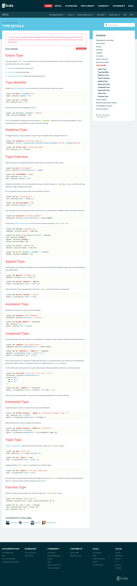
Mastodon (119, 556)
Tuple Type (102, 93)
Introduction (100, 43)
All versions (29, 556)
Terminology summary (104, 106)
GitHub (118, 553)
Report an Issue (75, 556)
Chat (49, 562)
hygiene (42, 481)
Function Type (103, 96)
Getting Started (56, 15)
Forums (50, 559)
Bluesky (118, 559)
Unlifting (99, 50)
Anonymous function (15, 76)
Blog (130, 6)
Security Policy (98, 565)
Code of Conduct (99, 559)
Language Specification (10, 562)
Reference (113, 15)
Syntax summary (102, 59)
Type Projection (104, 78)
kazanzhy (13, 522)
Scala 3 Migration (84, 15)
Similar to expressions (13, 446)
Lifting (98, 46)
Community (103, 6)
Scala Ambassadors (54, 556)
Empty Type (102, 69)
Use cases (99, 56)
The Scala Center (53, 568)
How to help (74, 553)
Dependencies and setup (105, 40)
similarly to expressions (21, 223)
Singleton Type (103, 75)
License (95, 562)
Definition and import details (106, 103)
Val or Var (12, 72)
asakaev (38, 522)
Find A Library (87, 6)
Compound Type (104, 87)
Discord (118, 565)
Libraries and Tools (54, 565)
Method (11, 68)
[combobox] (119, 25)
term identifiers (19, 88)
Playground (71, 6)
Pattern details (101, 99)
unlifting (32, 107)
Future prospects (102, 109)
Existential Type (104, 90)
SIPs (131, 15)
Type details (101, 65)
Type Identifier (103, 72)
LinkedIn (118, 568)
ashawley (25, 522)
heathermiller (51, 522)
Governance (119, 6)
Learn (48, 6)
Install (58, 6)
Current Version (30, 553)
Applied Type (103, 81)
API (124, 15)
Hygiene (99, 53)
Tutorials (100, 15)
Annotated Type (104, 84)
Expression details (102, 62)
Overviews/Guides (8, 559)
